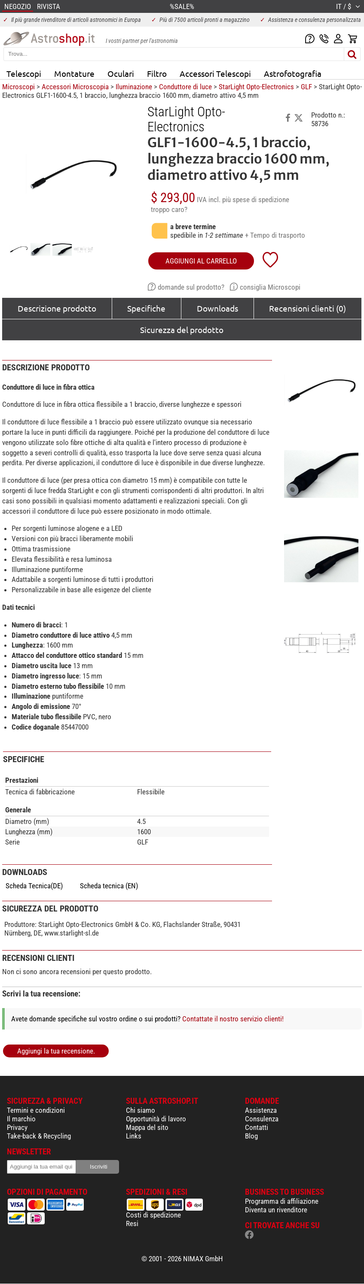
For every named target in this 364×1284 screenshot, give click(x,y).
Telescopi (23, 73)
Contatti (256, 1127)
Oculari (120, 73)
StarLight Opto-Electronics (256, 86)
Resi (132, 1223)
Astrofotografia (292, 73)
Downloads (217, 308)
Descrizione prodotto (57, 308)
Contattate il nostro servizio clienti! (233, 1018)
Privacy (17, 1127)
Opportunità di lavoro (156, 1118)
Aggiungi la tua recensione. (56, 1051)
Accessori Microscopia (75, 86)
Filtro (157, 73)
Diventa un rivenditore (276, 1209)
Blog (251, 1136)
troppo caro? (169, 209)
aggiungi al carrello (201, 261)
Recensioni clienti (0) (307, 308)
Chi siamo (140, 1110)
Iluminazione (134, 86)
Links (133, 1136)
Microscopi (18, 86)
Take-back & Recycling (39, 1136)
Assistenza (261, 1110)
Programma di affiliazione (281, 1201)
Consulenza (261, 1118)
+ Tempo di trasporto (275, 235)
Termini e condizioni (36, 1110)
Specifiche (146, 308)
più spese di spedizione (255, 199)
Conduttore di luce (185, 86)
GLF (306, 86)
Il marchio (21, 1118)
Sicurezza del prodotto (181, 329)
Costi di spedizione (153, 1215)
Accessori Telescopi (215, 73)
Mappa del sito (147, 1127)
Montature (74, 73)
